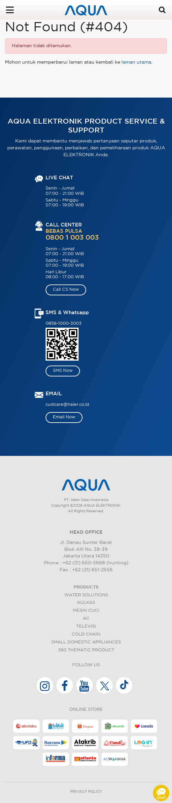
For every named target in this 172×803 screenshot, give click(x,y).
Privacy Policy (86, 791)
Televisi (86, 626)
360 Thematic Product (86, 650)
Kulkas (86, 603)
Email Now (64, 417)
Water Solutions (86, 595)
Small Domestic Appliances (86, 642)
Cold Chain (86, 634)
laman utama (136, 62)
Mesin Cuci (86, 610)
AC (86, 618)
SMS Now (63, 370)
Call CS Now (66, 289)
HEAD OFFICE (86, 532)
